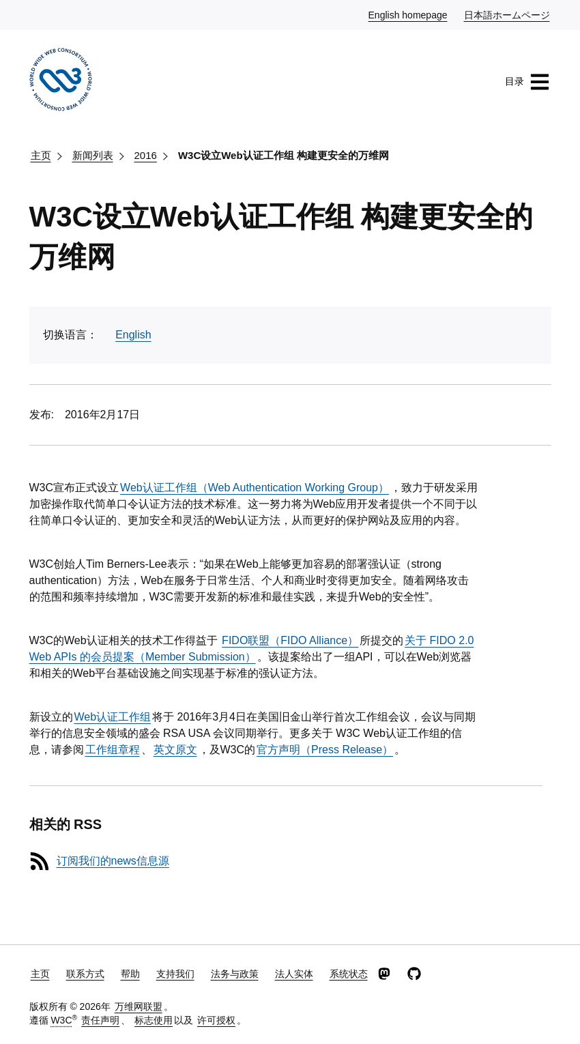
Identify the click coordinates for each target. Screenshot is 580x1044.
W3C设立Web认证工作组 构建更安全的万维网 (283, 155)
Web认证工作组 (112, 717)
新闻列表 (92, 155)
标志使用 (153, 1020)
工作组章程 (112, 749)
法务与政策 (235, 973)
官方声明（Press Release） (325, 749)
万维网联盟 (138, 1006)
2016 (145, 155)
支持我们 (175, 973)
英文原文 (175, 749)
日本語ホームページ (507, 14)
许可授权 (216, 1020)
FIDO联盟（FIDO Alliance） (290, 640)
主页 (41, 155)
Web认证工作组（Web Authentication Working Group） (254, 487)
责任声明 (100, 1020)
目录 (527, 82)
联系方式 (85, 973)
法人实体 (294, 973)
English (133, 334)
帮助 (130, 973)
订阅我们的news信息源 (113, 861)
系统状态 (349, 973)
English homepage (408, 14)
